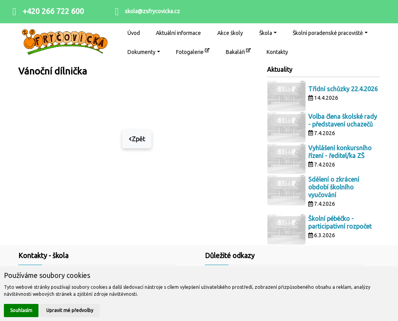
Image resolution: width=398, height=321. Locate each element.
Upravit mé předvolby (69, 310)
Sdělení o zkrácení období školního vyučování (333, 187)
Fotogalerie (192, 51)
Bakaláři (238, 51)
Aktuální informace (178, 33)
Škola (265, 33)
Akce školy (230, 33)
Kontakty (277, 52)
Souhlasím (21, 310)
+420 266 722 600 (53, 11)
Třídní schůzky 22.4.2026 (343, 88)
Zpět (137, 138)
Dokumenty (141, 52)
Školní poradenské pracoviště (328, 33)
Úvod (133, 33)
